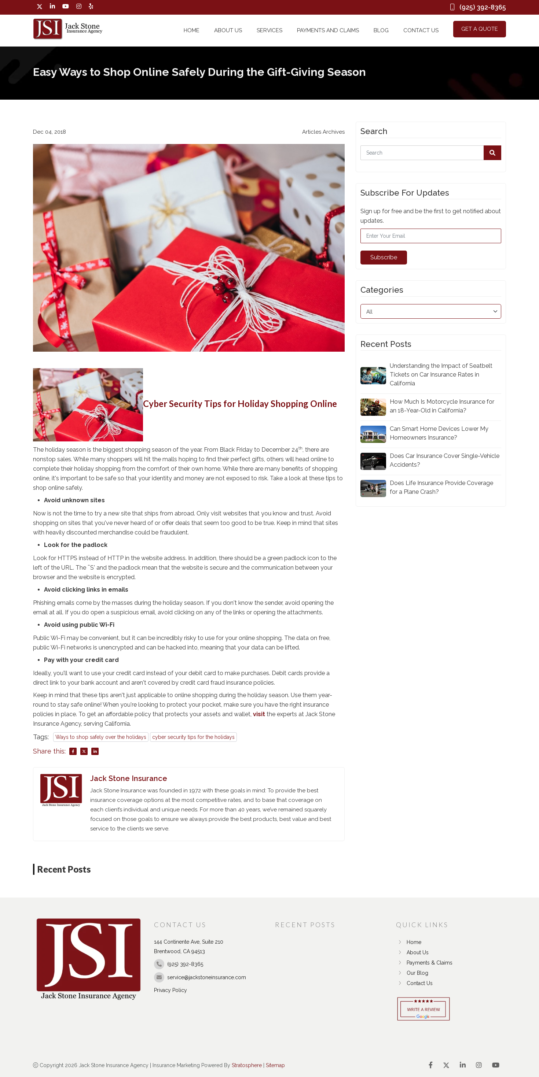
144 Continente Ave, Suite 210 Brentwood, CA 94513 (188, 946)
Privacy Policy (170, 990)
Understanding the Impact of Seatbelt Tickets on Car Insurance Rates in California (441, 374)
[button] (492, 152)
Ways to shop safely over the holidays (100, 737)
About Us (228, 30)
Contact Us (421, 30)
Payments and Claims (328, 30)
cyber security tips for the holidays (193, 737)
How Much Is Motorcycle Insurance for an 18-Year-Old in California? (442, 406)
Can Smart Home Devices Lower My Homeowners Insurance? (439, 433)
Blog (381, 30)
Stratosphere (247, 1065)
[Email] (430, 236)
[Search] (430, 152)
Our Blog (412, 973)
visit (259, 714)
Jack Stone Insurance (128, 778)
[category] (430, 311)
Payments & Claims (424, 963)
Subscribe (383, 257)
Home (191, 30)
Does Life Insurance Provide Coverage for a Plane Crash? (441, 487)
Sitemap (275, 1065)
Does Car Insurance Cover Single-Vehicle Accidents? (444, 460)
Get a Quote (479, 29)
